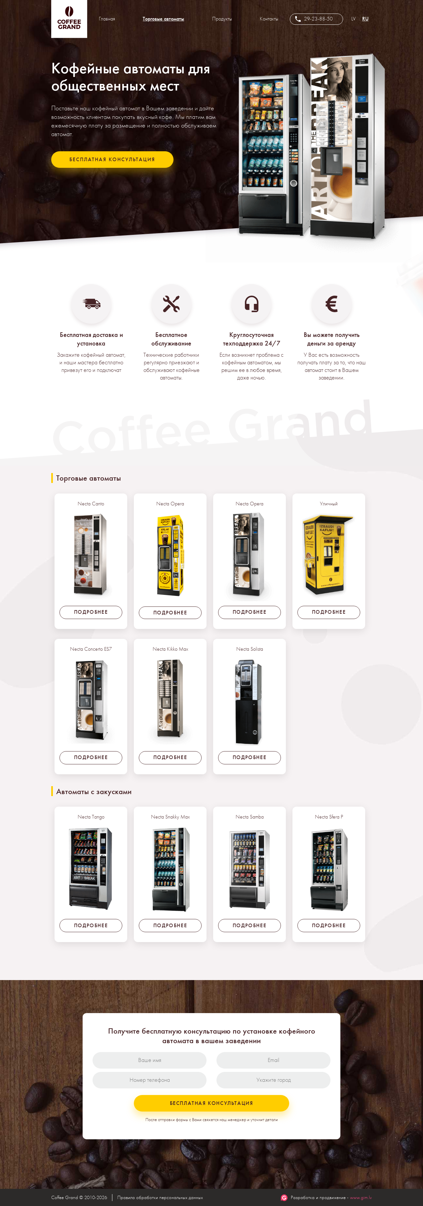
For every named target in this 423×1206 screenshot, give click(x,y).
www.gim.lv (361, 1197)
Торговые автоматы (163, 18)
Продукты (222, 18)
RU (365, 18)
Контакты (269, 18)
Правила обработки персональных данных (160, 1197)
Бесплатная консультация (112, 159)
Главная (107, 18)
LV (353, 18)
